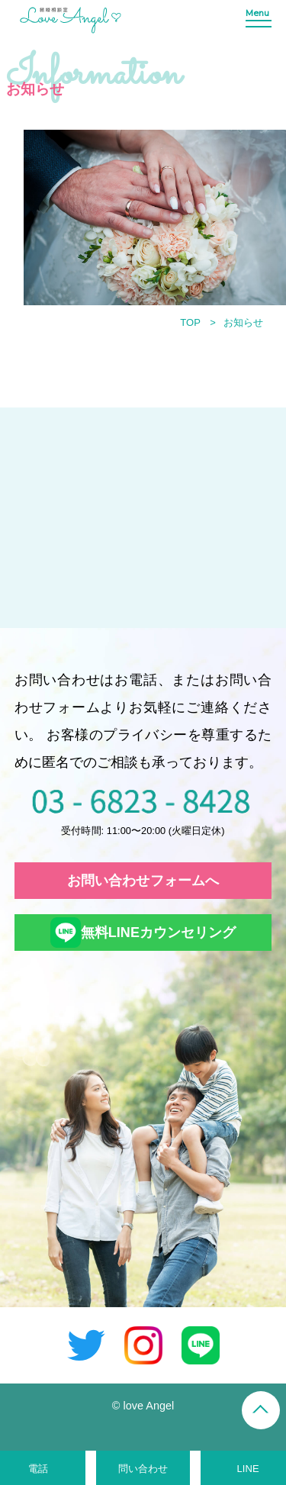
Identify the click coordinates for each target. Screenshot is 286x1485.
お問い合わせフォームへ (143, 880)
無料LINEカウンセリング (143, 932)
